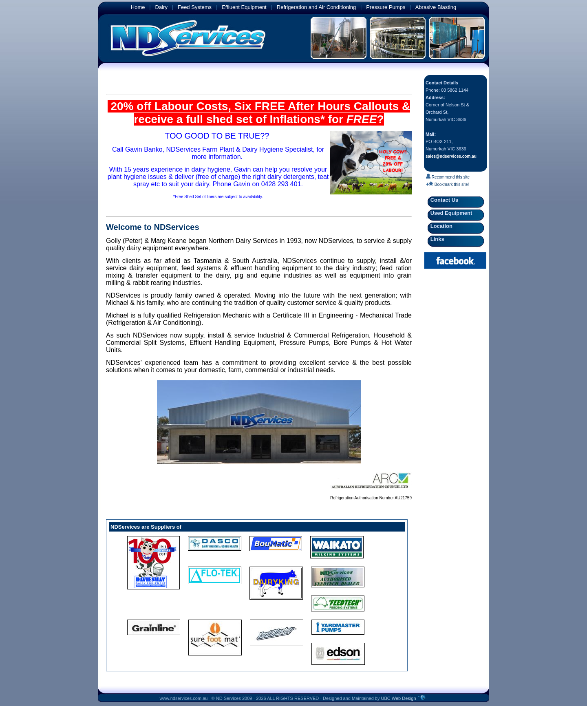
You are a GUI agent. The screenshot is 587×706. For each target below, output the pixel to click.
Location (440, 226)
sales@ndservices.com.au (451, 156)
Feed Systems (195, 7)
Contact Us (443, 200)
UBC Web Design (398, 698)
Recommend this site (448, 177)
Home (138, 7)
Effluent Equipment (244, 7)
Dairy (161, 7)
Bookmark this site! (447, 184)
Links (436, 239)
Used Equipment (450, 213)
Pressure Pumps (385, 7)
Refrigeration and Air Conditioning (316, 7)
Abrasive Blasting (435, 7)
